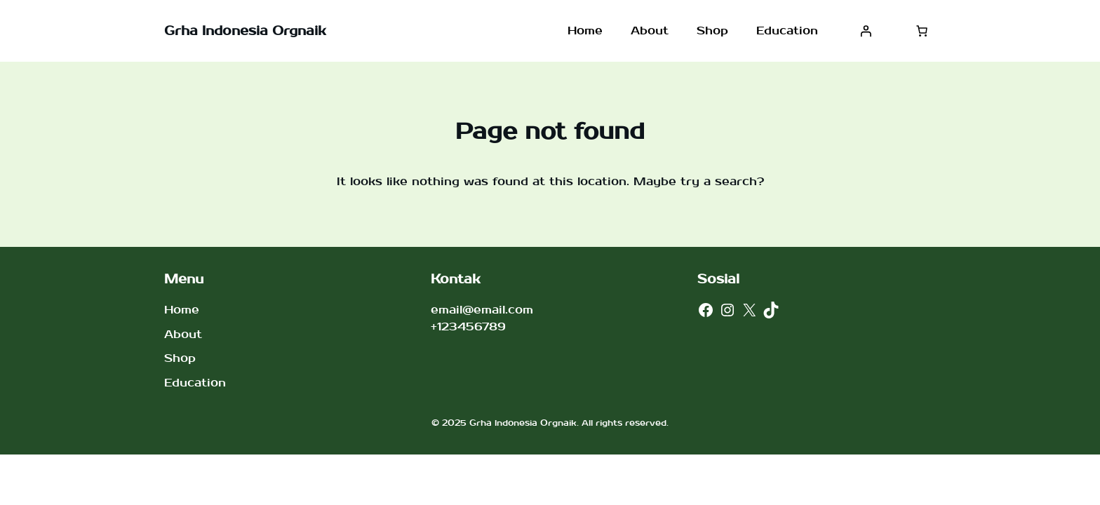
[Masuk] (866, 31)
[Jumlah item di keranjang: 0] (922, 31)
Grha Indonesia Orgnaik (245, 31)
